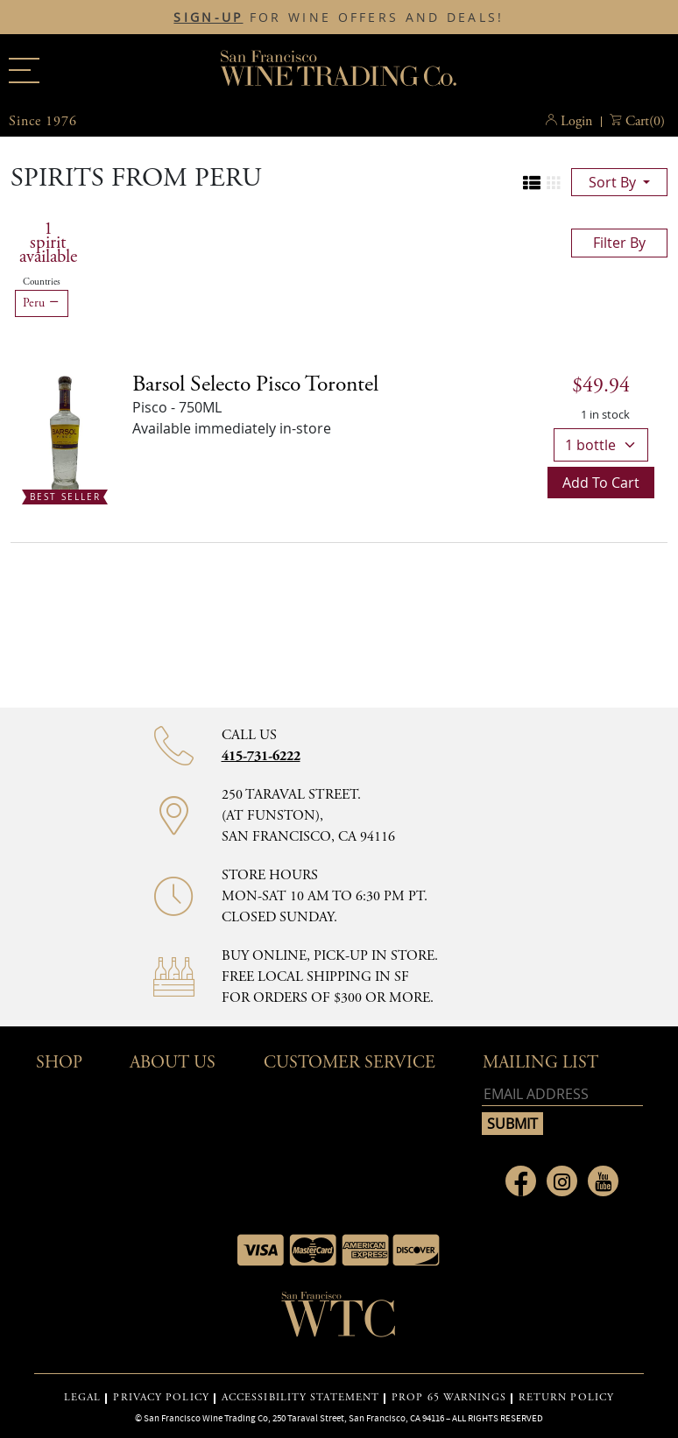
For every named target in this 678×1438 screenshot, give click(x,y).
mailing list (540, 1063)
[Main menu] (24, 70)
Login (576, 121)
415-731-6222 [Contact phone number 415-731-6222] (261, 756)
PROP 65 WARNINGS (449, 1398)
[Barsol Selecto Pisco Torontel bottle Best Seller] (65, 434)
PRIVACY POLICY (160, 1398)
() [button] (645, 121)
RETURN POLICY (566, 1398)
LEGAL (83, 1398)
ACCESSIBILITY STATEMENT (300, 1398)
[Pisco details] (255, 384)
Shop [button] (59, 1063)
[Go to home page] (339, 1319)
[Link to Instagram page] (562, 1181)
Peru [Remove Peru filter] (41, 303)
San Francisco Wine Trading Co (339, 70)
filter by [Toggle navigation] (619, 242)
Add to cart (600, 482)
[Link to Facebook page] (520, 1181)
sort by (614, 182)
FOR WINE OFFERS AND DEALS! (338, 17)
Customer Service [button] (349, 1063)
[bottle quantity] (601, 445)
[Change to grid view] (553, 183)
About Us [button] (172, 1063)
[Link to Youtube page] (603, 1181)
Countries (41, 282)
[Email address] (562, 1094)
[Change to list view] (531, 183)
